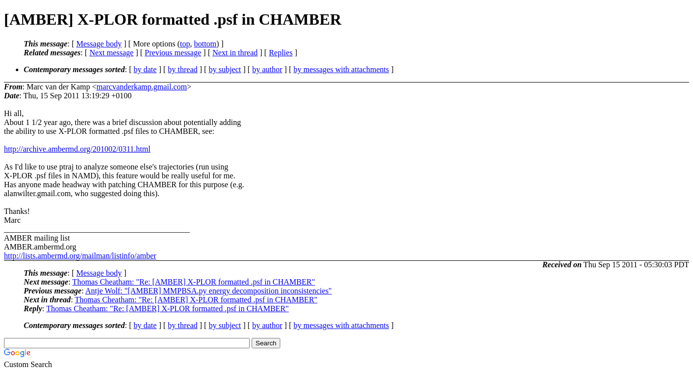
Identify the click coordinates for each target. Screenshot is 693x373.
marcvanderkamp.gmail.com (141, 87)
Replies (281, 52)
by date (145, 69)
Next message (111, 52)
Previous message (173, 52)
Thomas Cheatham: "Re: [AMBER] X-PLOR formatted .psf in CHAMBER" (193, 282)
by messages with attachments (341, 69)
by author (267, 69)
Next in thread (235, 52)
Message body (99, 44)
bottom (205, 44)
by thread (183, 69)
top (185, 44)
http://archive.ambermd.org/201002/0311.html (77, 149)
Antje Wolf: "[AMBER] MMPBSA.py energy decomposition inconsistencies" (208, 291)
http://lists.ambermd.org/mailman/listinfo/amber (80, 255)
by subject (225, 69)
